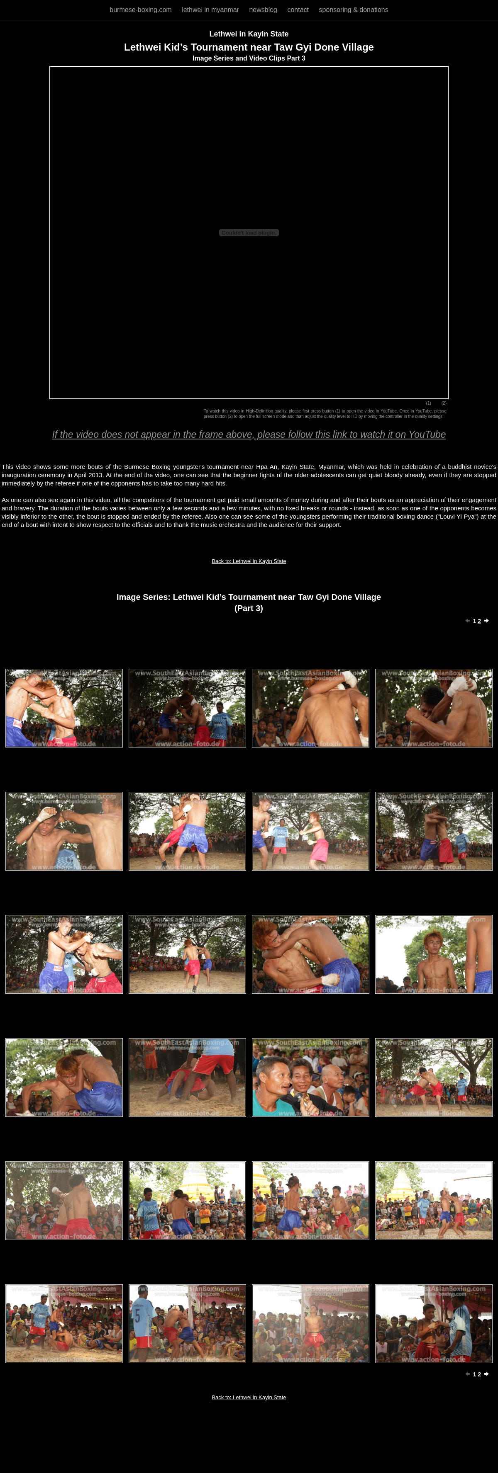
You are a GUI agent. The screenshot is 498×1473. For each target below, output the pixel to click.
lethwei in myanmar (211, 9)
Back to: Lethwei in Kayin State (249, 561)
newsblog (264, 9)
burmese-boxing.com (141, 9)
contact (298, 9)
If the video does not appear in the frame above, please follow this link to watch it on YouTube (249, 434)
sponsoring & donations (353, 9)
